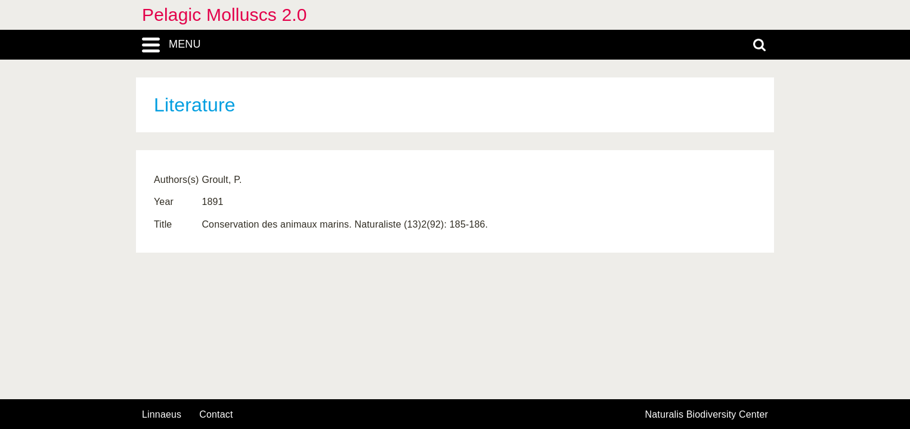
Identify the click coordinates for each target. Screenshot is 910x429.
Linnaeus (161, 414)
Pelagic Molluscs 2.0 (224, 14)
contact (216, 414)
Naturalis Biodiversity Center (707, 414)
